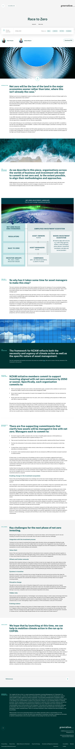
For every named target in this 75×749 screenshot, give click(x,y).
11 (57, 610)
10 (13, 609)
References (37, 679)
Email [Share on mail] (48, 31)
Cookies (64, 746)
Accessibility (65, 743)
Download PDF (68, 40)
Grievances (55, 746)
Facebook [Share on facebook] (68, 31)
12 (59, 638)
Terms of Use (12, 743)
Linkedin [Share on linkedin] (55, 31)
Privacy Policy (4, 743)
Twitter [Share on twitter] (62, 31)
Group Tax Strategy (36, 743)
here (44, 360)
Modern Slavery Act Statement (23, 743)
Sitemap (72, 743)
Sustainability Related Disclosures (8, 746)
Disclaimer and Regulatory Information (50, 743)
